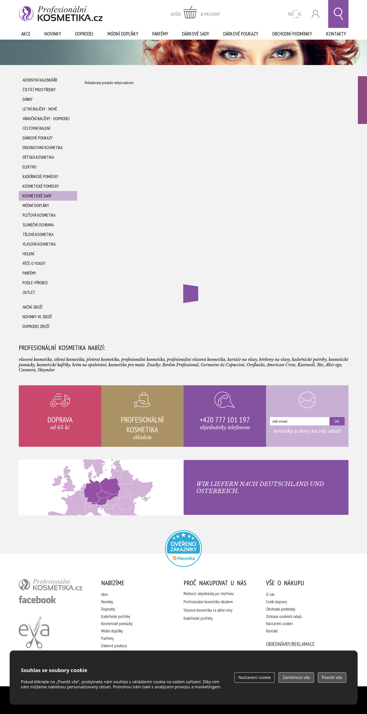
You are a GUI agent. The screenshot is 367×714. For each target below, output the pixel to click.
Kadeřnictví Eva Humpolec (34, 632)
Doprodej (84, 33)
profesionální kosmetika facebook (37, 599)
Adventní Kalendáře (40, 80)
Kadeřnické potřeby (115, 616)
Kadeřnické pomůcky (40, 176)
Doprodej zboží (36, 326)
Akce (25, 33)
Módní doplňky (123, 33)
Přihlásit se (315, 14)
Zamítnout (296, 677)
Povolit (332, 677)
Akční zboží (32, 307)
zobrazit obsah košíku (195, 14)
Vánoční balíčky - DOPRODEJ (46, 118)
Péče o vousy (34, 263)
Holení (28, 254)
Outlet (29, 292)
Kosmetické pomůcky (41, 186)
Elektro (30, 167)
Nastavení (254, 677)
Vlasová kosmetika (39, 244)
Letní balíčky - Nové (40, 109)
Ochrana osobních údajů (284, 616)
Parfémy (160, 33)
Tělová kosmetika (38, 234)
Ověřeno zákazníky (362, 100)
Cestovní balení (36, 128)
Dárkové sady (195, 33)
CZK (295, 14)
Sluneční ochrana (38, 225)
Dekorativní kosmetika (43, 147)
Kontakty (336, 33)
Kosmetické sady (37, 196)
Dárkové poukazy (240, 33)
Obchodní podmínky (292, 33)
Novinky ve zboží (37, 317)
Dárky (27, 99)
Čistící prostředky (39, 89)
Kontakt (272, 631)
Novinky (52, 33)
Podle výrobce (35, 282)
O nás (270, 594)
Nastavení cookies (279, 623)
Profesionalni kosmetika (183, 548)
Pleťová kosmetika (39, 215)
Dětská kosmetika (38, 157)
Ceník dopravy (276, 602)
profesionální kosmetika (50, 585)
